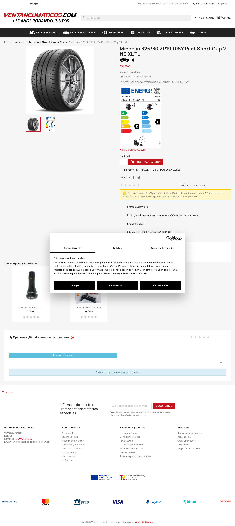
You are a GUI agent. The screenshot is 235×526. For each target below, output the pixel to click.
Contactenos (69, 452)
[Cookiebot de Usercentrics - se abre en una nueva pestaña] (168, 238)
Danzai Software (143, 522)
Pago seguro (126, 440)
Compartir (133, 177)
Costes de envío (128, 452)
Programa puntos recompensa (135, 456)
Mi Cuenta (67, 460)
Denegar (74, 285)
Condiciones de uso (130, 436)
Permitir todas (160, 285)
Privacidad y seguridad (73, 444)
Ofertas (197, 32)
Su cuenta (183, 427)
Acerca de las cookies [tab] (162, 248)
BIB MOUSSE (112, 32)
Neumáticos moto (43, 32)
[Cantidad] (123, 162)
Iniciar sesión (184, 436)
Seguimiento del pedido (189, 432)
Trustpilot (34, 3)
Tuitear (139, 177)
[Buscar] (136, 18)
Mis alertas (183, 444)
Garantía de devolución (131, 444)
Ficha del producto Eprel (133, 149)
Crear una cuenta (186, 440)
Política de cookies (71, 448)
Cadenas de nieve (170, 32)
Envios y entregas (129, 432)
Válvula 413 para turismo (31, 307)
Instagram (23, 3)
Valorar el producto (63, 355)
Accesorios (139, 32)
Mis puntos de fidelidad (189, 448)
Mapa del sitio (69, 456)
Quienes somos (70, 436)
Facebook (7, 3)
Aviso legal (67, 432)
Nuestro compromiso (73, 440)
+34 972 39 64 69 (205, 3)
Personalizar (117, 285)
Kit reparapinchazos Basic (88, 307)
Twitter (12, 3)
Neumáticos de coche (79, 32)
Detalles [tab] (117, 248)
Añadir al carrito (145, 162)
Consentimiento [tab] (72, 248)
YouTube (17, 3)
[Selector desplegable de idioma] (224, 3)
